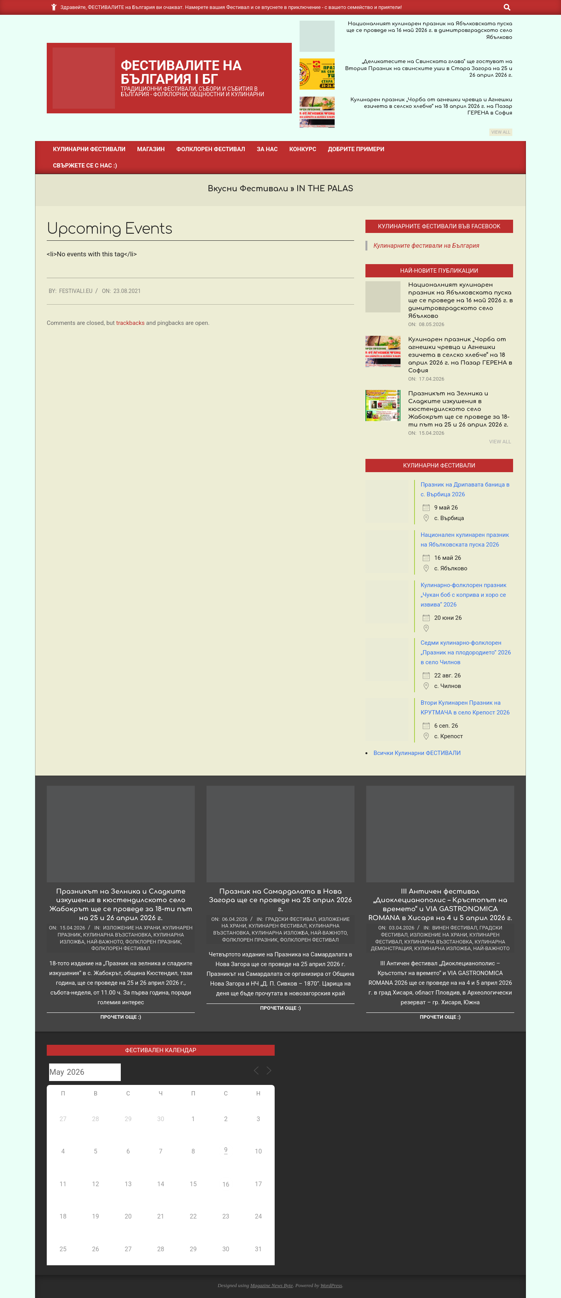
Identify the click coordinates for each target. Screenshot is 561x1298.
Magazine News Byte (271, 1285)
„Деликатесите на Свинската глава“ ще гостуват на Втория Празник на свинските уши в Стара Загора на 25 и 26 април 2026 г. (428, 68)
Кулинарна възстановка (117, 935)
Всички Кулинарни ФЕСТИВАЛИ (417, 753)
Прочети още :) (121, 1017)
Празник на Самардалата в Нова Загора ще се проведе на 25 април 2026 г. (280, 900)
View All (500, 132)
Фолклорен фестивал (120, 948)
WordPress (331, 1285)
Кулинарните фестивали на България (427, 245)
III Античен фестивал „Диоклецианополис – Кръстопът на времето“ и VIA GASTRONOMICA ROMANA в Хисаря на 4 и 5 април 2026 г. (440, 905)
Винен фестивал (454, 928)
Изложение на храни (131, 928)
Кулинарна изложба (280, 933)
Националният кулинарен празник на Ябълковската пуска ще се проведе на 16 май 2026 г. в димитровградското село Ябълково (429, 30)
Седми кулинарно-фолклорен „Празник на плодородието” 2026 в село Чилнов (466, 652)
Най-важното (105, 942)
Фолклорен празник (153, 942)
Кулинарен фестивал (278, 926)
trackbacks (130, 322)
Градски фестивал (290, 919)
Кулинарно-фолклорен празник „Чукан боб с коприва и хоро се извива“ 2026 (463, 595)
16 (225, 1184)
